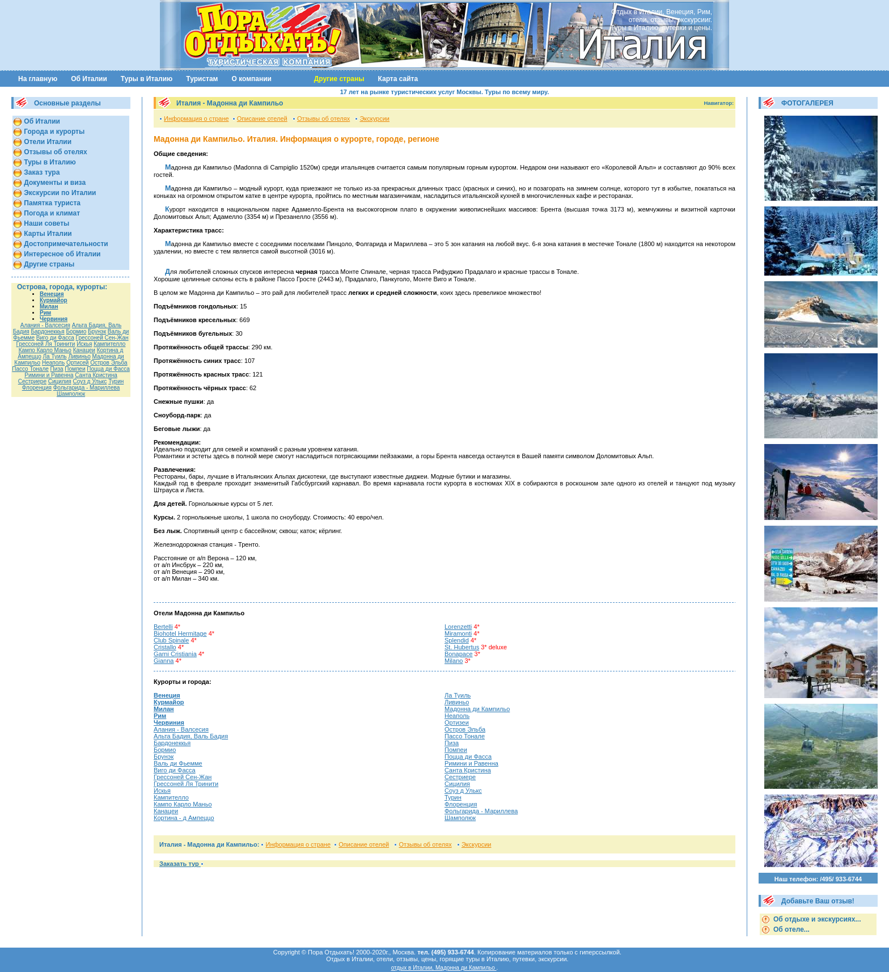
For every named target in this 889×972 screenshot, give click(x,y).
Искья (84, 344)
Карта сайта (398, 79)
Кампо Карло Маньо (45, 350)
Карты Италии (47, 234)
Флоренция (37, 387)
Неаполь (53, 363)
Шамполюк (71, 394)
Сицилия (59, 381)
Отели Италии (46, 142)
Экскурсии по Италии (59, 193)
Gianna (163, 660)
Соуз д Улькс (90, 381)
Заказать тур (180, 863)
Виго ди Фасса (55, 338)
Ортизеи (456, 722)
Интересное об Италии (61, 254)
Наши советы (45, 223)
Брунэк (97, 331)
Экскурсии (374, 118)
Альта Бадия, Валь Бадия (191, 736)
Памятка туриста (51, 203)
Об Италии (89, 79)
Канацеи (84, 350)
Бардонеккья (47, 331)
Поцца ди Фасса (108, 369)
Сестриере (32, 381)
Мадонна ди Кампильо (477, 708)
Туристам (202, 79)
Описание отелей (262, 118)
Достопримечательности (65, 244)
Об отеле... (791, 929)
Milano (453, 660)
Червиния (53, 319)
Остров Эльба (109, 363)
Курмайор (53, 300)
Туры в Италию (146, 79)
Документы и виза (54, 183)
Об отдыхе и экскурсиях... (816, 919)
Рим (45, 313)
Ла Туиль (55, 356)
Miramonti (458, 633)
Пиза (57, 369)
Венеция (52, 294)
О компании (252, 79)
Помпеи (75, 369)
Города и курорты (53, 132)
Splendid (456, 640)
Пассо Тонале (30, 369)
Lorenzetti (458, 626)
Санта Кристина (96, 375)
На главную (37, 79)
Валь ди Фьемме (178, 763)
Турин (116, 381)
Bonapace (458, 653)
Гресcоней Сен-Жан (102, 338)
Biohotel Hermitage (180, 633)
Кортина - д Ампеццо (184, 817)
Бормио (76, 331)
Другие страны (48, 264)
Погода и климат (51, 213)
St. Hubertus (461, 647)
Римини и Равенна (48, 375)
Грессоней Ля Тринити (45, 344)
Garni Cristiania (175, 653)
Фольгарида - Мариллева (86, 387)
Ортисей (77, 363)
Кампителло (109, 344)
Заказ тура (41, 172)
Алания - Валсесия (45, 325)
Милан (49, 306)
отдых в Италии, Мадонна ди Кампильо (444, 968)
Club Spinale (171, 640)
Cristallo (165, 647)
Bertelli (163, 626)
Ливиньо (79, 356)
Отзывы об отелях (54, 152)
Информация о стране (196, 118)
